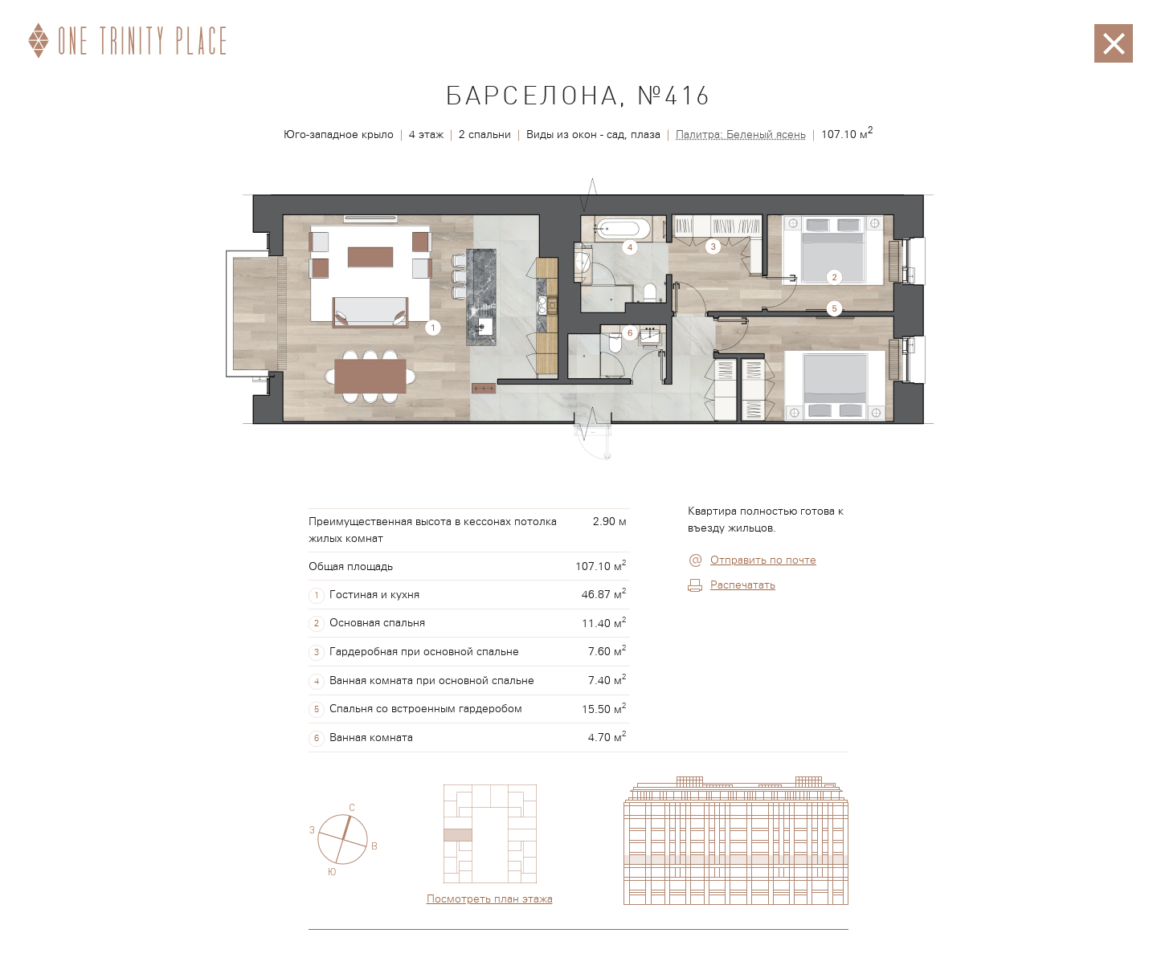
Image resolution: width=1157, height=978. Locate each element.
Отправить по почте (763, 560)
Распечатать (742, 585)
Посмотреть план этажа (490, 899)
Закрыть (1113, 32)
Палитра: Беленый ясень (741, 135)
